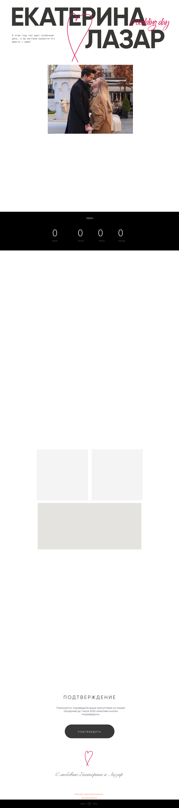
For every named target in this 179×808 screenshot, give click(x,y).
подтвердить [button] (89, 731)
